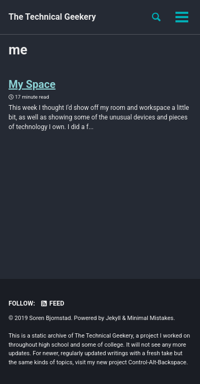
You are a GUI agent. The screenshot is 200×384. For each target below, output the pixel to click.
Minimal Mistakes (150, 318)
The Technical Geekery (52, 17)
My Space (32, 84)
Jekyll (113, 318)
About (120, 17)
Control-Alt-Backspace (158, 362)
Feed (52, 303)
